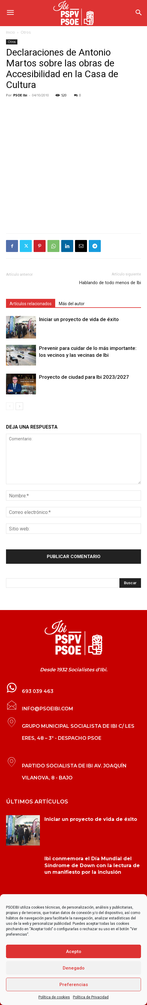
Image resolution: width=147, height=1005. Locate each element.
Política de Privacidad (91, 997)
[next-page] (19, 406)
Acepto (73, 951)
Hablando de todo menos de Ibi (110, 282)
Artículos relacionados (31, 303)
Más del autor (72, 303)
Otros (26, 32)
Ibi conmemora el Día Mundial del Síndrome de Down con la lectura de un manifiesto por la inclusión (92, 865)
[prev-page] (10, 406)
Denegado (74, 968)
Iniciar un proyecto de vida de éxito (79, 319)
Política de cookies (54, 997)
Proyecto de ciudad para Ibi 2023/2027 (84, 377)
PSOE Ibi (20, 95)
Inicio (10, 32)
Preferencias (73, 984)
